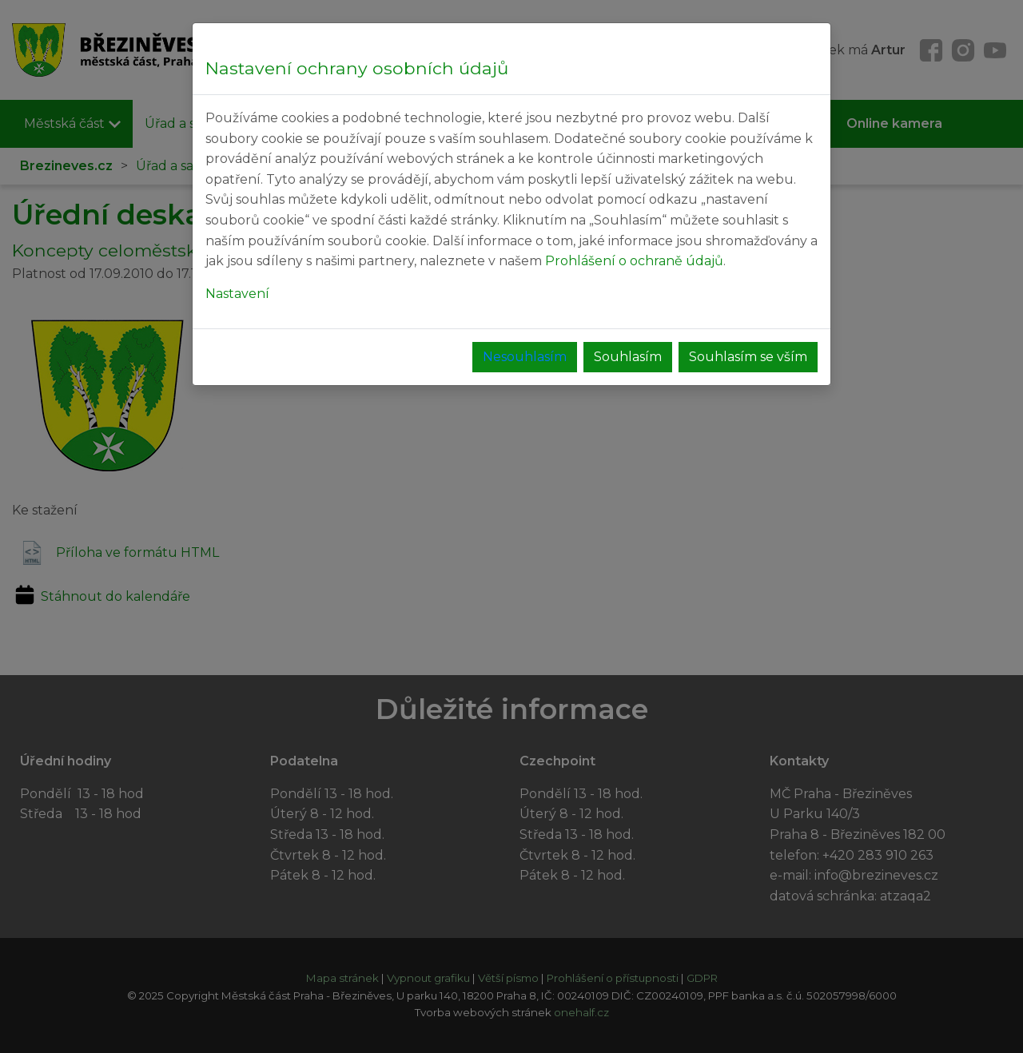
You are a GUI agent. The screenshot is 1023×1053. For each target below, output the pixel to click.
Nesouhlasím (525, 356)
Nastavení (237, 293)
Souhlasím (628, 356)
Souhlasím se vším (748, 356)
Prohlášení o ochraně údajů (634, 260)
